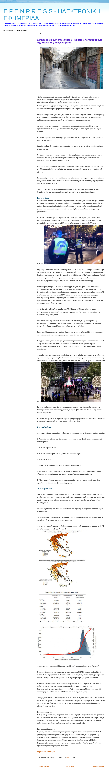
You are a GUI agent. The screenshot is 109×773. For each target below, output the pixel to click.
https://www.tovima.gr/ (46, 752)
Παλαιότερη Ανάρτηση (98, 766)
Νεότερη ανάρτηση (44, 766)
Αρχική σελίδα (70, 766)
